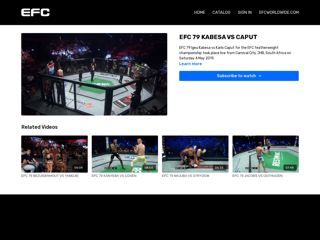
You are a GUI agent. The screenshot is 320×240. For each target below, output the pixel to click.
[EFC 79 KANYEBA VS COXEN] (125, 175)
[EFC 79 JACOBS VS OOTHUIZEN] (265, 175)
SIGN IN (245, 12)
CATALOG (221, 12)
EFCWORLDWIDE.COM (279, 12)
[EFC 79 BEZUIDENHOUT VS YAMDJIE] (54, 175)
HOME (199, 12)
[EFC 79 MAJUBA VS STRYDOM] (195, 175)
